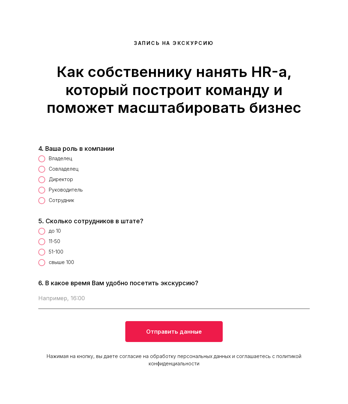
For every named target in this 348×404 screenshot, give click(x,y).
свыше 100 (56, 262)
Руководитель (60, 190)
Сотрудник (56, 200)
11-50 (49, 241)
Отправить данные (174, 331)
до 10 (49, 231)
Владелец (55, 158)
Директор (55, 179)
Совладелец (58, 169)
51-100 (50, 252)
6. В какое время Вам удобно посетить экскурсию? (118, 283)
